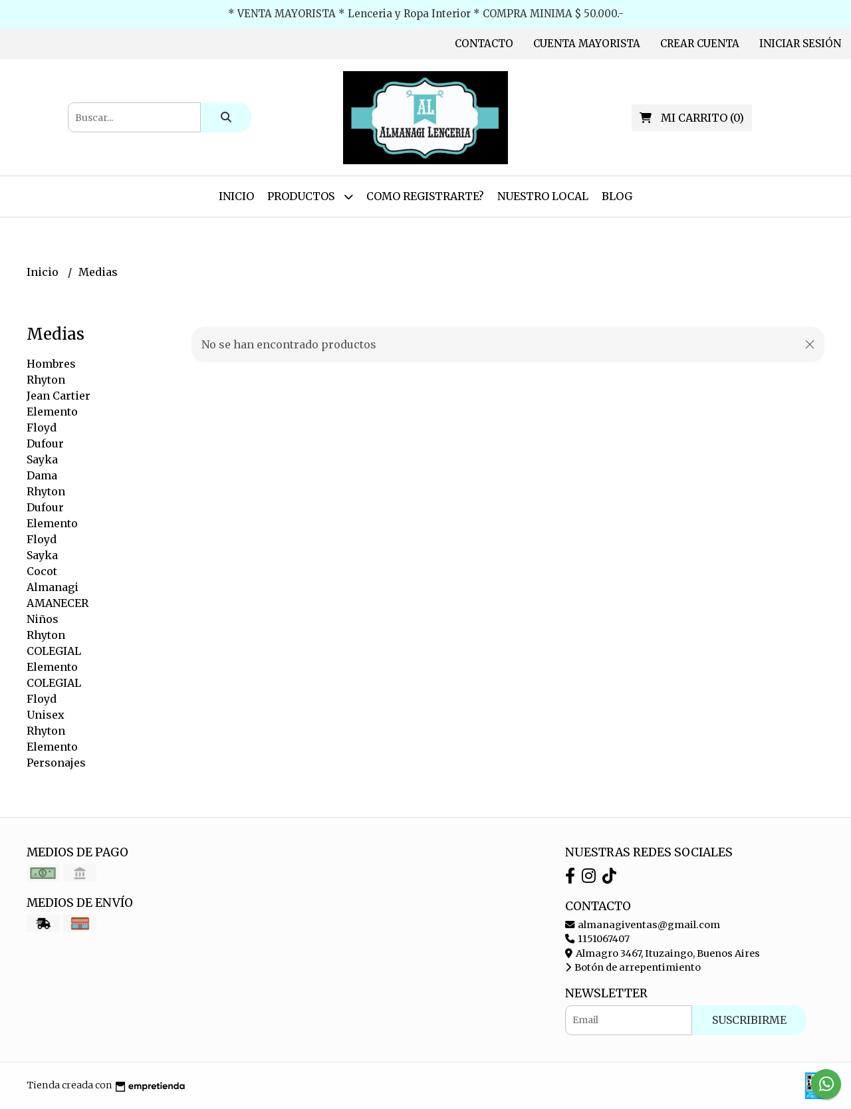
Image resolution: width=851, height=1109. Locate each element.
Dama (42, 475)
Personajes (56, 762)
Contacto (484, 43)
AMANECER (57, 603)
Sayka (42, 459)
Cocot (42, 571)
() (692, 117)
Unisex (45, 714)
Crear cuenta (699, 43)
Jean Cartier (58, 395)
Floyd (42, 427)
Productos (310, 196)
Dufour (45, 443)
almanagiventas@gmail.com (642, 925)
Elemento (52, 411)
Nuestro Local (542, 196)
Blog (617, 196)
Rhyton (46, 379)
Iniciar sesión (800, 43)
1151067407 (597, 939)
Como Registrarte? (425, 196)
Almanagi (52, 587)
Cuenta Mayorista (586, 43)
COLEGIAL (54, 651)
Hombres (51, 363)
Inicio (236, 196)
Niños (43, 619)
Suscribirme (749, 1020)
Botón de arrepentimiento (633, 967)
